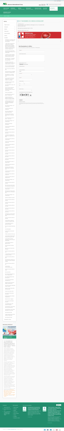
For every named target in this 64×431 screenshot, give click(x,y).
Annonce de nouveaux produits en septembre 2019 (9, 177)
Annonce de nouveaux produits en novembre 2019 (9, 171)
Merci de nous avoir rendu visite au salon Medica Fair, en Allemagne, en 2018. (10, 192)
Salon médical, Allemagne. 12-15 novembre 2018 (9, 195)
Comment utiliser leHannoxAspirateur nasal (8, 267)
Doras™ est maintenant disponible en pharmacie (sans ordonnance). (10, 66)
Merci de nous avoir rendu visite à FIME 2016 (9, 248)
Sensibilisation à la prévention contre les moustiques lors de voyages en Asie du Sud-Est (10, 40)
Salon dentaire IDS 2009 (8, 312)
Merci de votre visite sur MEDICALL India (10, 69)
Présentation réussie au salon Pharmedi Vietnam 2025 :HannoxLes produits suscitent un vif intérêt (10, 63)
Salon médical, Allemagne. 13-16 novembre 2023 (9, 106)
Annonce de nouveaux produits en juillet (9, 257)
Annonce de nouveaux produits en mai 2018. (9, 200)
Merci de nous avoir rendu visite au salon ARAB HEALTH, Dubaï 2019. (10, 185)
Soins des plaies (38, 9)
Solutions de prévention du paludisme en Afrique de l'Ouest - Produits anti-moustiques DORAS (9, 98)
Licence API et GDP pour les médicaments (9, 109)
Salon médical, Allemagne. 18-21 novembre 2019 (9, 180)
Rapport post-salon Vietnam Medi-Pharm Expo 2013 (9, 289)
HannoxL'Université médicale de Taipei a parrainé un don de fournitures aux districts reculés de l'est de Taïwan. (9, 89)
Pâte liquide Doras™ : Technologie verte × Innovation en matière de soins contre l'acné (10, 59)
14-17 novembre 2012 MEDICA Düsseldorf (9, 301)
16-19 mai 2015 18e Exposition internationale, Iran (9, 280)
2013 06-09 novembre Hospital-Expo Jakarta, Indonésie (10, 286)
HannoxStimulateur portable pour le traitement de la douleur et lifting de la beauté (10, 260)
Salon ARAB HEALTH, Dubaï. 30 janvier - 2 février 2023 (9, 118)
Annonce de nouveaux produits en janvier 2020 (9, 159)
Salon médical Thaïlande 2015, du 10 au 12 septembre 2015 (9, 274)
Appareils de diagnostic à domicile (9, 197)
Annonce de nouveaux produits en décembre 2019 (9, 165)
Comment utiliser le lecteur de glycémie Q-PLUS (9, 243)
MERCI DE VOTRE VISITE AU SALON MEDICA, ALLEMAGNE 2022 (9, 115)
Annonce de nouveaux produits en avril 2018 (9, 203)
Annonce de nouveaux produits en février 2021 (9, 132)
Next (14, 322)
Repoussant (30, 9)
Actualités (54, 9)
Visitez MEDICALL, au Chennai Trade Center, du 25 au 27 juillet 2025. (9, 75)
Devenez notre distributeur (8, 92)
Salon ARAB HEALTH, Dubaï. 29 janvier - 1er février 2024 (9, 95)
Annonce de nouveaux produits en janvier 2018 (9, 211)
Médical (21, 9)
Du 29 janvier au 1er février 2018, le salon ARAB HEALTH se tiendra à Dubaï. (10, 214)
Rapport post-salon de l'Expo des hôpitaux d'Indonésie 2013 (9, 283)
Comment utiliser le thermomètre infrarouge (9, 231)
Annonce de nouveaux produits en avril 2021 (9, 130)
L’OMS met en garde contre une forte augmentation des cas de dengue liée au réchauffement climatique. (9, 102)
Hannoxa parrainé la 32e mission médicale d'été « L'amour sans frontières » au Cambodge (9, 79)
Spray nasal (7, 391)
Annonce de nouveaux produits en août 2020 (9, 148)
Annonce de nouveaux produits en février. (9, 269)
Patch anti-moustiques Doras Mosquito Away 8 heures (9, 112)
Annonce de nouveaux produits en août (9, 251)
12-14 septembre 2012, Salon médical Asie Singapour (9, 304)
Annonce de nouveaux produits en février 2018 (9, 208)
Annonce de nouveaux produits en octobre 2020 (9, 142)
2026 (24, 410)
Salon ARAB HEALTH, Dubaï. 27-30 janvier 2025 (10, 85)
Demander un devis (7, 13)
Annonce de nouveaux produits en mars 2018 (9, 206)
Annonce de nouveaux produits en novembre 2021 (9, 127)
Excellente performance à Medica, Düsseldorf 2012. (9, 296)
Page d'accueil (6, 9)
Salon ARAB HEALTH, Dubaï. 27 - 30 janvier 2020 (9, 162)
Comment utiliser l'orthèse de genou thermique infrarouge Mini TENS (10, 236)
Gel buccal (10, 390)
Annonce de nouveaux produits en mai (9, 264)
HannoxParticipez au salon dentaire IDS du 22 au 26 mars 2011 (10, 307)
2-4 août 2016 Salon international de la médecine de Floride (10, 254)
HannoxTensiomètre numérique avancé (9, 246)
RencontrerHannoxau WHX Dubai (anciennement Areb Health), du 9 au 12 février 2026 (10, 52)
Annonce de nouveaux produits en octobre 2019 (9, 174)
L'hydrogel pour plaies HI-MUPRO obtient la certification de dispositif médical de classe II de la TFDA (9, 55)
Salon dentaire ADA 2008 (8, 317)
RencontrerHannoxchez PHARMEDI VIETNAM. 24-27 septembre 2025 (10, 72)
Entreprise (13, 9)
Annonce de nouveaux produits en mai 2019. (9, 183)
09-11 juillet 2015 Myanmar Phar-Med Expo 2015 (9, 277)
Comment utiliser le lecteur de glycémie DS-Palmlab (9, 224)
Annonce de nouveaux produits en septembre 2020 (9, 145)
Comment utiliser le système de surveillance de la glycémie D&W (9, 221)
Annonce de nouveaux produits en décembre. (9, 218)
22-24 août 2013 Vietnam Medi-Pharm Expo (9, 293)
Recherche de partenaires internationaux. (8, 124)
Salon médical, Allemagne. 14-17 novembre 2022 (9, 121)
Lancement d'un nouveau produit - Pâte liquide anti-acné (9, 82)
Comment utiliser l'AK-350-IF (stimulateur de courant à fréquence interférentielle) (10, 239)
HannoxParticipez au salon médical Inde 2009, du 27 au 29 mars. (10, 310)
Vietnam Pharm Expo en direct (9, 291)
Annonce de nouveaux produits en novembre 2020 (9, 139)
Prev (15, 322)
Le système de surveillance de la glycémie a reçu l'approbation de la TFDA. (10, 136)
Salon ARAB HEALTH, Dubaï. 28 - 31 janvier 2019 (9, 188)
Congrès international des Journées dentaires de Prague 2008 (10, 315)
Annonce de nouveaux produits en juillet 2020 (9, 150)
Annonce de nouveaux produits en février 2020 (9, 156)
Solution (45, 9)
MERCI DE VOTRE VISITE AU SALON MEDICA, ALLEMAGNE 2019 (9, 168)
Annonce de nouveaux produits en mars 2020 (9, 153)
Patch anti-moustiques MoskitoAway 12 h (10, 226)
